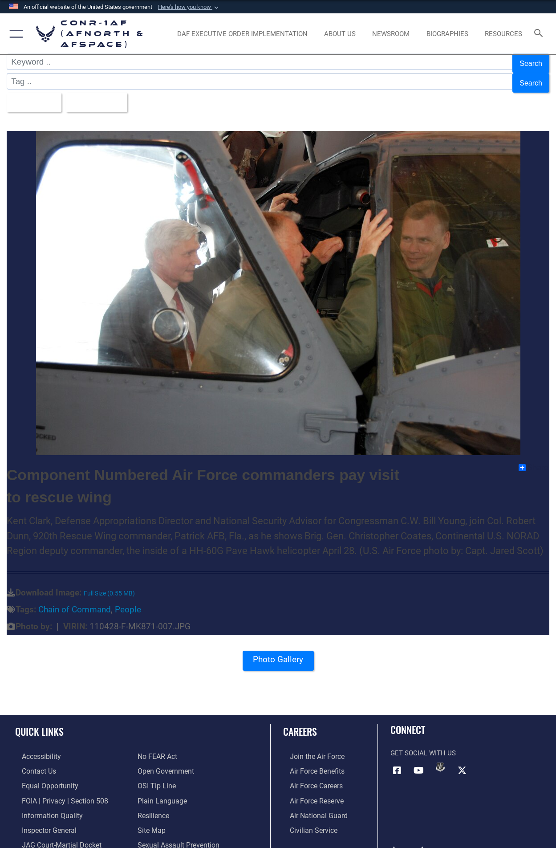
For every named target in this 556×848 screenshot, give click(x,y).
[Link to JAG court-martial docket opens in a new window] (53, 832)
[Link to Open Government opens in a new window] (164, 762)
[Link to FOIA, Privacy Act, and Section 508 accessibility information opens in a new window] (56, 790)
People (128, 601)
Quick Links (39, 722)
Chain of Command (74, 601)
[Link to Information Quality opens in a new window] (43, 804)
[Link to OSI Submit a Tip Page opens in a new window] (155, 776)
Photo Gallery (278, 654)
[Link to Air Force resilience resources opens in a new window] (153, 804)
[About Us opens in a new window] (340, 34)
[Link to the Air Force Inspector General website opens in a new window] (41, 818)
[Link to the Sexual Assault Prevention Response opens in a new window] (192, 832)
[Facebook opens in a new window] (397, 761)
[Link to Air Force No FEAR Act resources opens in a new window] (157, 747)
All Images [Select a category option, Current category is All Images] (34, 95)
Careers (300, 722)
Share (533, 458)
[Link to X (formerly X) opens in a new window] (462, 761)
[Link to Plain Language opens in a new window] (160, 790)
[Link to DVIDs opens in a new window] (440, 758)
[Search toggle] (540, 34)
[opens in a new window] (242, 34)
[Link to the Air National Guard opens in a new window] (310, 804)
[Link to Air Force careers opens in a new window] (309, 776)
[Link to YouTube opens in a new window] (419, 761)
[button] (189, 7)
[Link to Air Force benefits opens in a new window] (309, 762)
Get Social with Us (423, 744)
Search (529, 61)
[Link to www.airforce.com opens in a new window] (309, 747)
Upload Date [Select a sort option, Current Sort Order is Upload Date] (104, 95)
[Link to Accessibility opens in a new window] (34, 747)
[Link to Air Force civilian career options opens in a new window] (306, 818)
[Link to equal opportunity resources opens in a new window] (41, 776)
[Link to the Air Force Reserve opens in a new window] (309, 790)
